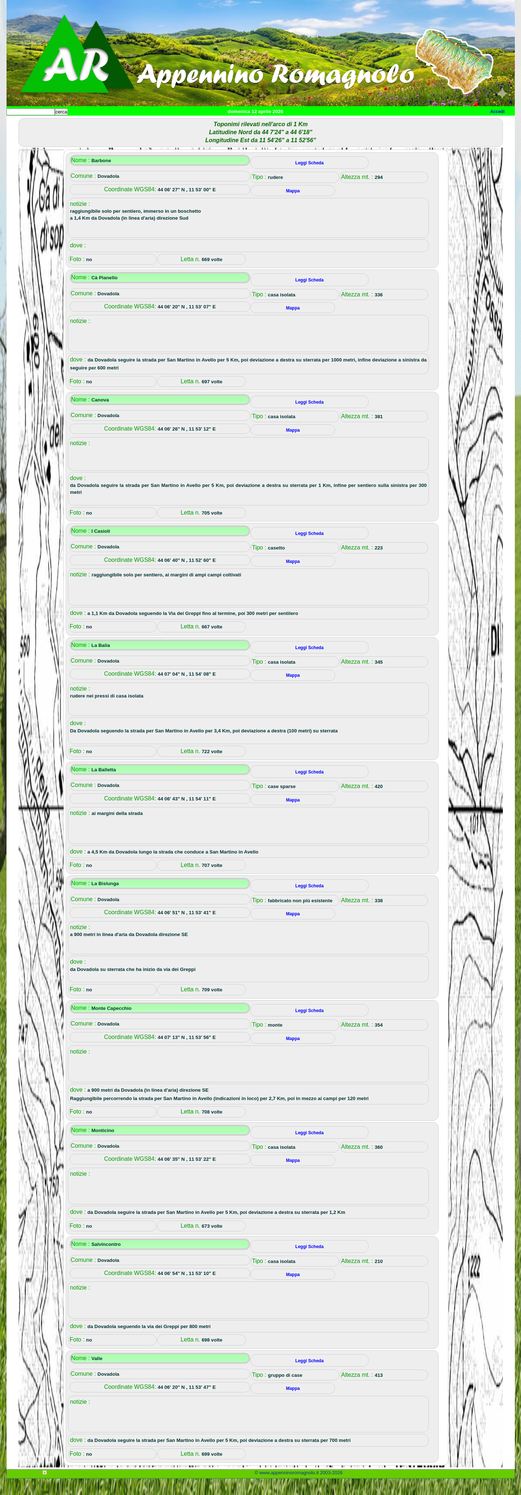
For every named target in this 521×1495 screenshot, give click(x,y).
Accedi (497, 111)
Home (19, 124)
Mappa (241, 124)
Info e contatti (278, 124)
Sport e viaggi (106, 124)
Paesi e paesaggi (56, 124)
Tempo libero (154, 124)
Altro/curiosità (202, 124)
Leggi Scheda (309, 179)
